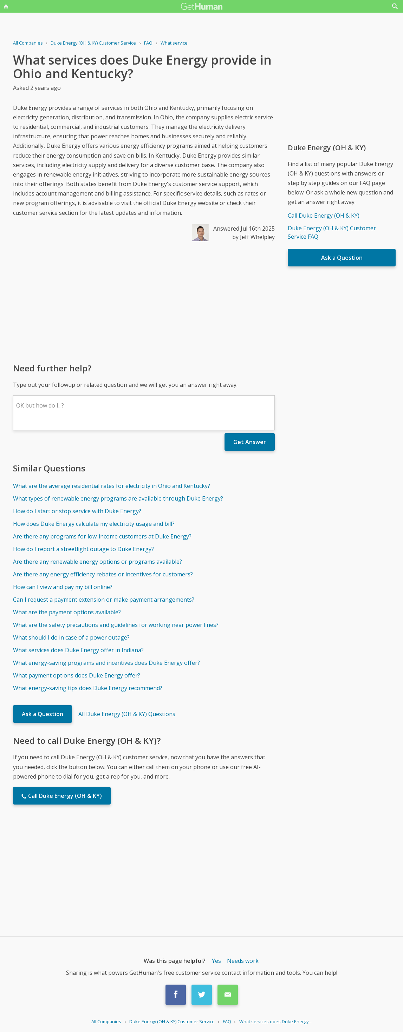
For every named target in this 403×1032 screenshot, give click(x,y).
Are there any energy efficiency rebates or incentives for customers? (103, 574)
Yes (216, 961)
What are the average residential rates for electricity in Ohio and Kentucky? (111, 486)
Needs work (243, 961)
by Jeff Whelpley (253, 237)
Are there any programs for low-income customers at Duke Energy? (102, 536)
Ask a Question (42, 714)
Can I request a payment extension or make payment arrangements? (103, 599)
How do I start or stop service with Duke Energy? (77, 511)
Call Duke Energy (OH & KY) (323, 215)
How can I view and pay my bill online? (62, 587)
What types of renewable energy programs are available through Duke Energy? (118, 498)
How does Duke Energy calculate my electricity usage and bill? (94, 524)
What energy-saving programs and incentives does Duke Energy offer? (106, 663)
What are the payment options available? (67, 612)
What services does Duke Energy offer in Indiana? (78, 650)
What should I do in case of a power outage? (71, 637)
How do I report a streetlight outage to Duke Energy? (83, 549)
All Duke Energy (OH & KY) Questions (126, 714)
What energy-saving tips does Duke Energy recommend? (87, 688)
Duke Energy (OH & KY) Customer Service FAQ (332, 232)
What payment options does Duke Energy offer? (76, 675)
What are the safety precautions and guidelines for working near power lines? (116, 625)
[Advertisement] (144, 301)
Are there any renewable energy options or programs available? (97, 561)
